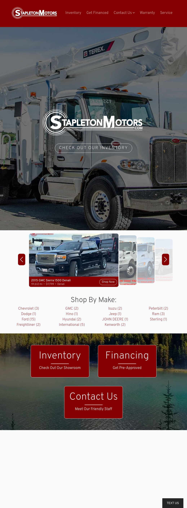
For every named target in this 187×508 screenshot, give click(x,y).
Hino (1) (72, 314)
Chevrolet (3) (28, 308)
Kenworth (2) (115, 325)
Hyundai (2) (71, 319)
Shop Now (108, 282)
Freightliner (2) (28, 325)
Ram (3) (158, 314)
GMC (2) (71, 308)
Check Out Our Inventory (93, 148)
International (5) (72, 325)
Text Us (173, 503)
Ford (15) (29, 319)
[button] (124, 13)
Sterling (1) (158, 319)
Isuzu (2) (115, 308)
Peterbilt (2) (158, 308)
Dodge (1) (28, 314)
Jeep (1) (115, 314)
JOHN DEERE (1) (115, 319)
